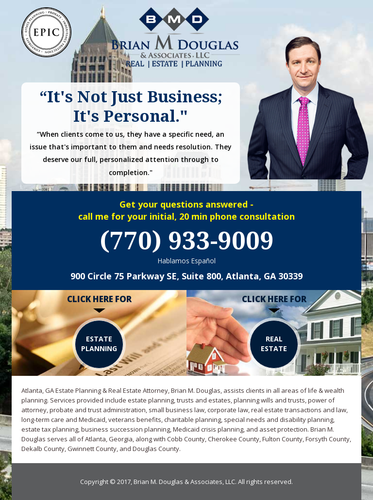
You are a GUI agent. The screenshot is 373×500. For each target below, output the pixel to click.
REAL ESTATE (274, 343)
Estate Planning (99, 343)
